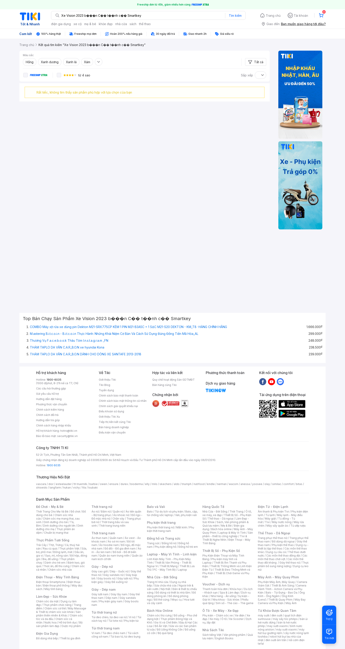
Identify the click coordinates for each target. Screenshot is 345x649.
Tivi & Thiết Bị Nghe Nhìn (224, 538)
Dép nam (111, 597)
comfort (288, 484)
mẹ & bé (90, 24)
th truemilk (80, 484)
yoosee (257, 484)
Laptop (182, 569)
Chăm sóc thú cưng (159, 615)
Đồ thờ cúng (161, 599)
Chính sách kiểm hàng (50, 409)
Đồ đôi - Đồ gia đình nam (120, 548)
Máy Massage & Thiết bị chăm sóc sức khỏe (61, 610)
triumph (186, 484)
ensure (113, 484)
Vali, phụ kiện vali (186, 515)
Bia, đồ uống (50, 559)
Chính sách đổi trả (47, 415)
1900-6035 (54, 379)
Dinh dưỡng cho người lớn (59, 525)
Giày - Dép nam (104, 589)
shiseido (41, 487)
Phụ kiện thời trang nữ (160, 527)
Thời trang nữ (102, 507)
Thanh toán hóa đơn (215, 589)
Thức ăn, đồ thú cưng (56, 566)
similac (276, 484)
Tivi (267, 522)
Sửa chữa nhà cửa (165, 585)
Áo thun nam (99, 538)
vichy (76, 487)
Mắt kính (181, 527)
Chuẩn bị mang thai (56, 532)
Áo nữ (95, 511)
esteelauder (64, 484)
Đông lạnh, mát (62, 552)
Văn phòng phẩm (234, 634)
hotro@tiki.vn (68, 430)
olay (267, 484)
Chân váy (118, 518)
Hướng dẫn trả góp (48, 420)
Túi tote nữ (115, 620)
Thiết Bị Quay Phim (280, 599)
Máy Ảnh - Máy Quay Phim (278, 577)
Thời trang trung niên (112, 525)
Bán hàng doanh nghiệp (114, 427)
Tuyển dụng (106, 390)
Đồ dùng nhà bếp (47, 638)
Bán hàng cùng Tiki (164, 385)
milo (154, 484)
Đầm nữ (106, 511)
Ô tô (224, 619)
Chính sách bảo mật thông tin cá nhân (123, 400)
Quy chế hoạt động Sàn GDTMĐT (173, 379)
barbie (93, 484)
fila (84, 487)
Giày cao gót (100, 571)
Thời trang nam (103, 533)
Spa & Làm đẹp (229, 592)
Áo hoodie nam (109, 545)
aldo (177, 484)
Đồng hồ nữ (169, 543)
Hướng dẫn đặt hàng (49, 399)
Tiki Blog (104, 385)
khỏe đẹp (106, 24)
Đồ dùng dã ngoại (283, 541)
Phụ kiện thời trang (161, 522)
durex (124, 484)
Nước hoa (50, 622)
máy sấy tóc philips (285, 619)
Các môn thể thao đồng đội (283, 555)
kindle (211, 484)
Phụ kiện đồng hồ (165, 546)
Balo (150, 511)
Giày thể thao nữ (289, 562)
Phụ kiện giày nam (110, 601)
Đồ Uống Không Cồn (170, 629)
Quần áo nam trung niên (114, 555)
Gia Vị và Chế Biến (165, 622)
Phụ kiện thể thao (283, 545)
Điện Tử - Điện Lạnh (273, 507)
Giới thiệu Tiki (107, 379)
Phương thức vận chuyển (51, 404)
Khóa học (236, 589)
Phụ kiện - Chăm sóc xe (217, 615)
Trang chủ (273, 15)
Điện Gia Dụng (47, 633)
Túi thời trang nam (105, 628)
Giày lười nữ (124, 578)
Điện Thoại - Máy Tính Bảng (57, 577)
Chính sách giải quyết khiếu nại (118, 406)
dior (50, 484)
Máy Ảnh (291, 603)
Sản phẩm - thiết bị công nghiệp (227, 534)
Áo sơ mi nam (116, 541)
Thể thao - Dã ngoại (220, 518)
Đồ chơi (75, 511)
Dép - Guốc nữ (119, 571)
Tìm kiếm (235, 15)
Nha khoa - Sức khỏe (226, 599)
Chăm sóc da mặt (47, 601)
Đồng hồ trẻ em (188, 546)
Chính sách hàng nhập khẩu (53, 425)
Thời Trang (236, 511)
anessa (245, 484)
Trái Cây (41, 545)
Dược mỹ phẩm (71, 626)
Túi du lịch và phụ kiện (169, 511)
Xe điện (239, 615)
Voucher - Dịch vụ (216, 584)
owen (103, 484)
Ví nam (96, 633)
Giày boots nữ (106, 578)
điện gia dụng (61, 24)
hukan (67, 487)
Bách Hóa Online (160, 610)
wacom (233, 484)
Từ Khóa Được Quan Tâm (277, 610)
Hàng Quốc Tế (213, 507)
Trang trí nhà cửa (157, 582)
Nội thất (165, 589)
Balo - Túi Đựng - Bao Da (281, 592)
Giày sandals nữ (113, 575)
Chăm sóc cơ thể (55, 608)
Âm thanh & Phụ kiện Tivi (273, 511)
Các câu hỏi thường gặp (51, 388)
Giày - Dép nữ (102, 566)
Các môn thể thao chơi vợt (282, 557)
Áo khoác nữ (121, 515)
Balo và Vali (156, 507)
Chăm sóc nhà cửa (60, 569)
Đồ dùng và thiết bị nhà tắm (173, 592)
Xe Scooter (236, 619)
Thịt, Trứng (56, 545)
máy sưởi (263, 615)
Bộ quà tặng (165, 633)
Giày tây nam (119, 594)
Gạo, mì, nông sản (56, 555)
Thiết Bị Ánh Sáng (283, 585)
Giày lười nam (100, 594)
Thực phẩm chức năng (57, 605)
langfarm (55, 487)
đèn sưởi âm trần (276, 640)
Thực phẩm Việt (69, 548)
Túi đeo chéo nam (113, 633)
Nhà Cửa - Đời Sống (162, 577)
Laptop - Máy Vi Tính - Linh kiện (172, 554)
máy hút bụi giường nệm (281, 631)
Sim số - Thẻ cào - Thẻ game (234, 603)
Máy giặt (270, 518)
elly (147, 484)
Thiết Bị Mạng (169, 566)
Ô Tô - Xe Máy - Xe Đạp (220, 610)
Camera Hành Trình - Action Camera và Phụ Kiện (282, 589)
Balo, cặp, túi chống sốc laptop (172, 513)
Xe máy (214, 619)
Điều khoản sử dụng (111, 411)
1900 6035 (54, 465)
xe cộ (77, 24)
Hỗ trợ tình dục (68, 622)
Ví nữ (132, 617)
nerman (222, 484)
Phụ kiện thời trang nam (170, 529)
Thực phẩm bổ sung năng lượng (283, 564)
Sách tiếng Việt (211, 634)
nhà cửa (121, 24)
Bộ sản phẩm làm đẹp (59, 624)
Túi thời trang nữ (104, 612)
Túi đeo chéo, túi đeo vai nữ (109, 617)
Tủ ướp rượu (298, 525)
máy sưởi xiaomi (286, 629)
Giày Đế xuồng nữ (116, 582)
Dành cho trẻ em (54, 562)
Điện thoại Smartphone (50, 582)
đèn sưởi (277, 615)
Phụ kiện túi (131, 620)
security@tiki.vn (67, 436)
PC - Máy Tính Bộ (164, 569)
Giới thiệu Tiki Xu (109, 416)
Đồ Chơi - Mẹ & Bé (50, 507)
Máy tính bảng (53, 589)
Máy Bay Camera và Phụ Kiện (282, 601)
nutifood (199, 484)
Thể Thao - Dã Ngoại (274, 533)
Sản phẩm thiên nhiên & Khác (58, 613)
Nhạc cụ (176, 599)
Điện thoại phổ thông (56, 585)
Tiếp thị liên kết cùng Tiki (115, 422)
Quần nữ (118, 511)
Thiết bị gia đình (70, 638)
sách (133, 24)
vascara (41, 484)
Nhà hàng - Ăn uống (223, 596)
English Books (224, 638)
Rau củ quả (50, 548)
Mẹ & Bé (226, 525)
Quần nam (116, 538)
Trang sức (153, 543)
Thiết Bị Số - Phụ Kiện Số (221, 551)
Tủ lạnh (270, 515)
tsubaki (93, 487)
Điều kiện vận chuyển (112, 432)
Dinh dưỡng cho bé (56, 522)
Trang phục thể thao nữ (272, 538)
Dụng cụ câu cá (276, 552)
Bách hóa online (221, 529)
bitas (299, 484)
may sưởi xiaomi (277, 626)
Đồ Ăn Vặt (161, 626)
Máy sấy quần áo (277, 525)
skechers (166, 484)
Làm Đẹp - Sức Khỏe (51, 596)
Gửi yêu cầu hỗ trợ (47, 393)
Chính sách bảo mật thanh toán (118, 395)
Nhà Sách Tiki (213, 630)
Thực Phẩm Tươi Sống (52, 540)
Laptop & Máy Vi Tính (232, 532)
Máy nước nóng (282, 522)
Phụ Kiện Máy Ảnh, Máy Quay (276, 582)
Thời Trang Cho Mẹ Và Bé (52, 511)
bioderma (136, 484)
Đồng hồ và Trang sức (163, 538)
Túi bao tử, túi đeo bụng (125, 636)
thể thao (145, 24)
